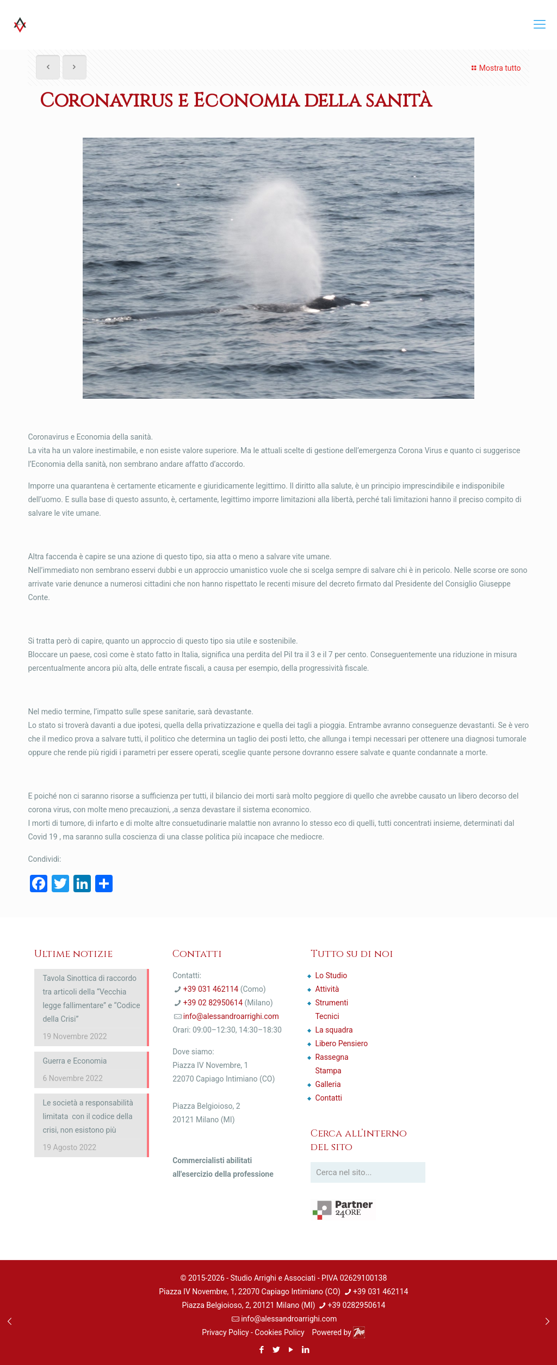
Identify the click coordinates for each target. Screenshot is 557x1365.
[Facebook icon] (261, 1350)
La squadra (333, 1030)
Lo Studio (331, 975)
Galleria (328, 1084)
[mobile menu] (539, 24)
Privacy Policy (225, 1332)
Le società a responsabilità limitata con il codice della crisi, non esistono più (87, 1116)
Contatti (328, 1098)
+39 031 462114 (210, 989)
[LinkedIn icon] (305, 1350)
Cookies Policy (279, 1332)
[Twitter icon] (276, 1350)
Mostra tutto (494, 68)
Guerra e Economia (74, 1061)
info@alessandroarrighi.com (231, 1016)
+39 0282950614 (356, 1305)
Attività (327, 989)
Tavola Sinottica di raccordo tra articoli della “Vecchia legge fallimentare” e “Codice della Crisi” (91, 998)
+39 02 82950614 (213, 1002)
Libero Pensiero (341, 1043)
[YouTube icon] (290, 1350)
